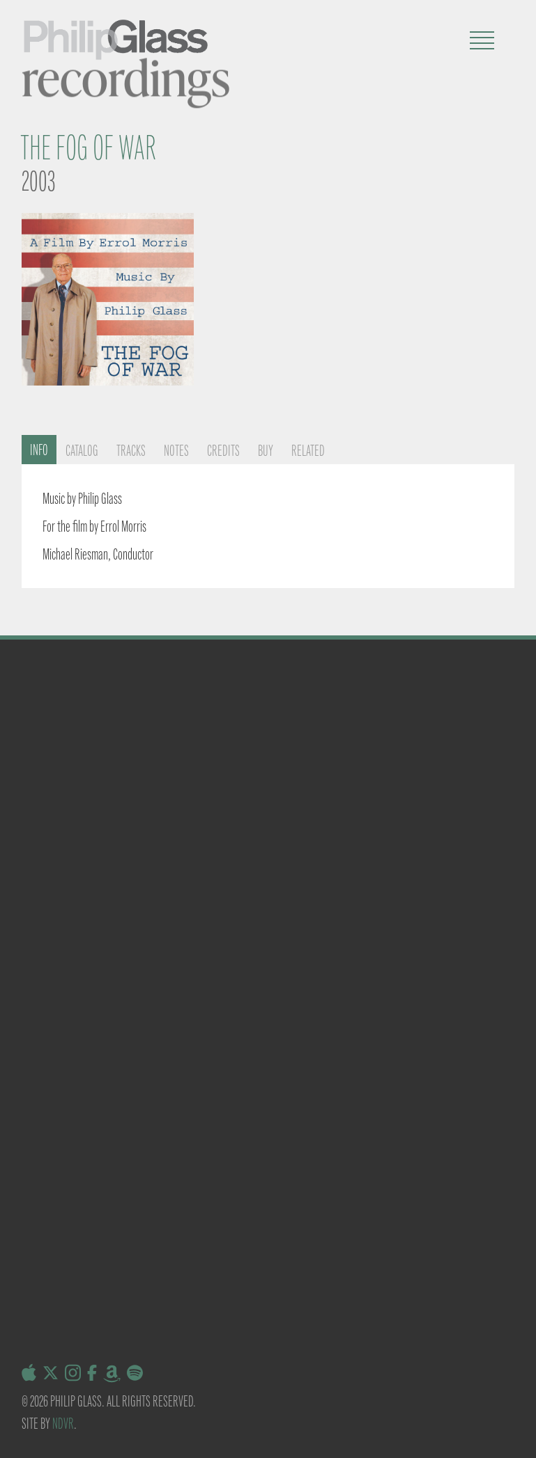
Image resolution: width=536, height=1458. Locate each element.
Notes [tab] (176, 450)
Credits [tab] (223, 450)
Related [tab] (308, 450)
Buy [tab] (265, 450)
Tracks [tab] (131, 450)
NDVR (63, 1423)
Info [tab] (39, 450)
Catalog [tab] (82, 450)
